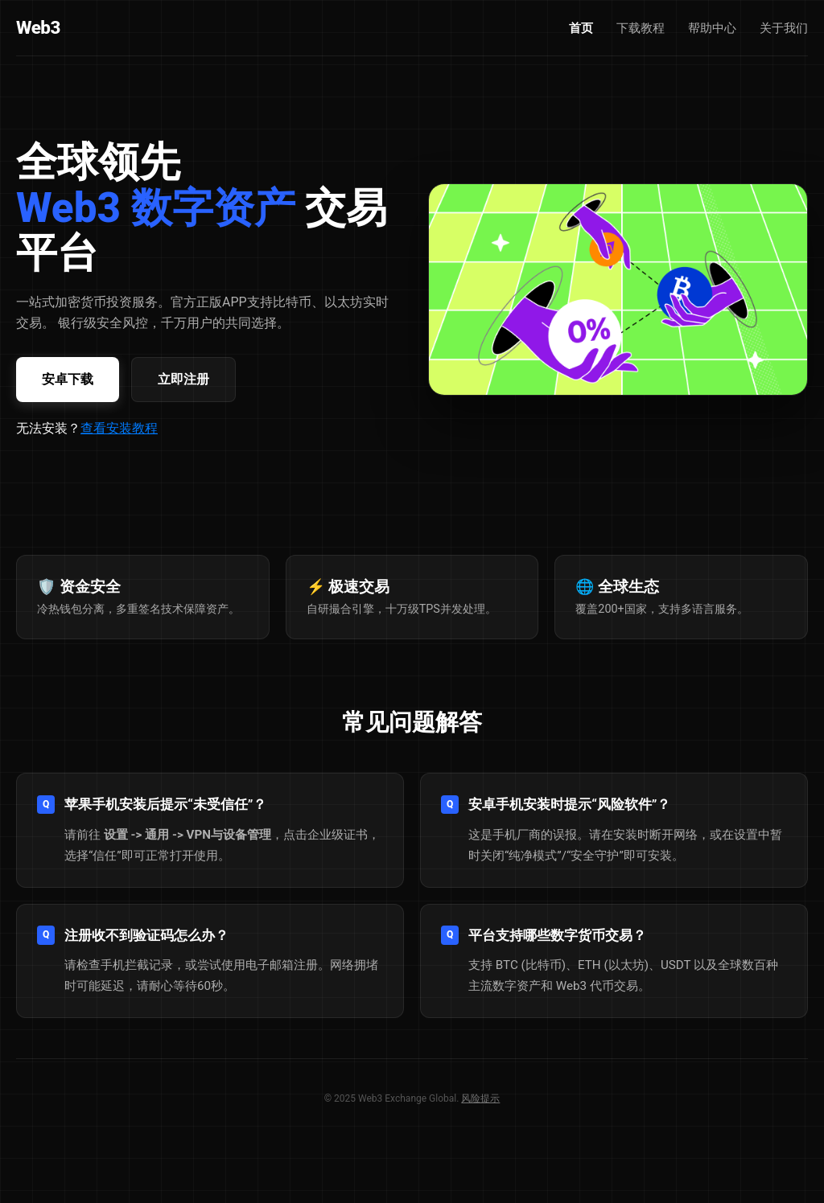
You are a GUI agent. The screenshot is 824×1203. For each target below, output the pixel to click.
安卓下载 (67, 379)
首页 (581, 28)
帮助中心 (712, 28)
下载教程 (640, 28)
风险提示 (480, 1098)
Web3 (38, 27)
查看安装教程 (119, 428)
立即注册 (183, 379)
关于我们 (784, 28)
